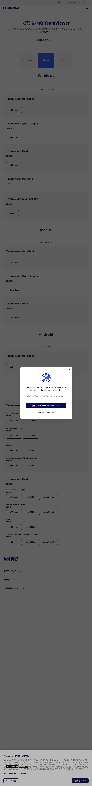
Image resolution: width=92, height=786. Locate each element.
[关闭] (69, 369)
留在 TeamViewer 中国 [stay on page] (46, 412)
